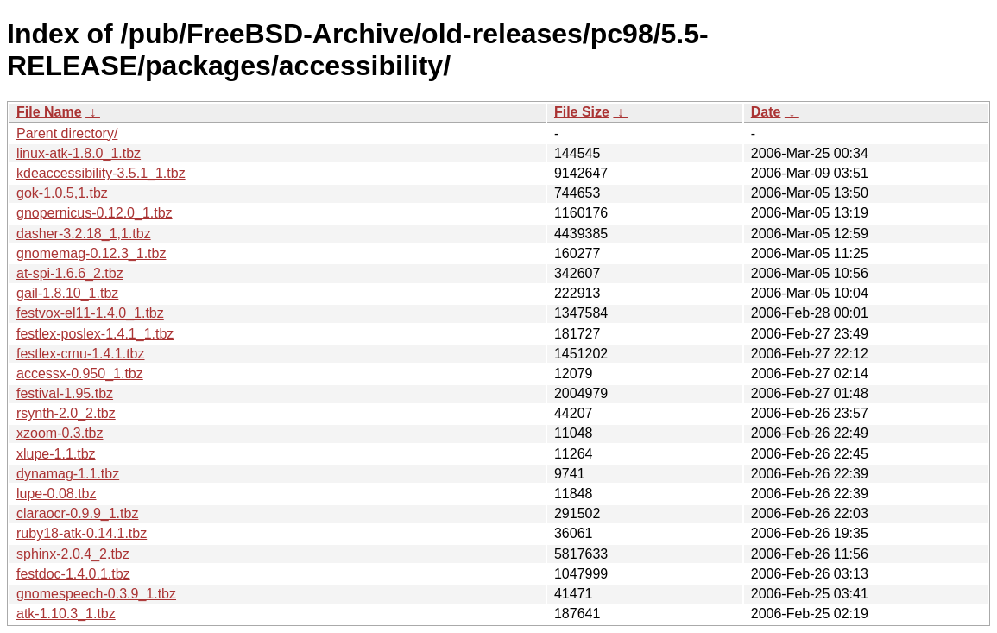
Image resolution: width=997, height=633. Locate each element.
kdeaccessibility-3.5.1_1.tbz (101, 173)
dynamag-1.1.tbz (67, 473)
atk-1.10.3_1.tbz (66, 613)
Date (766, 111)
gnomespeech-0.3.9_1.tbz (96, 593)
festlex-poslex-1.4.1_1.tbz (95, 333)
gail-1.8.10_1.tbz (67, 293)
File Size (581, 111)
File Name (49, 111)
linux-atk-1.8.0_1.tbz (78, 153)
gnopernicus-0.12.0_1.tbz (94, 213)
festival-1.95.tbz (64, 393)
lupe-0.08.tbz (56, 493)
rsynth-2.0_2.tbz (66, 413)
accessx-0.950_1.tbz (79, 373)
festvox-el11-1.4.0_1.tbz (90, 313)
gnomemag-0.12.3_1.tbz (91, 253)
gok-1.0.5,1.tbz (62, 193)
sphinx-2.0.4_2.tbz (72, 554)
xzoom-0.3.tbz (59, 433)
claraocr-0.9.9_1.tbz (77, 513)
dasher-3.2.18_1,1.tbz (83, 233)
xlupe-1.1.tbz (56, 453)
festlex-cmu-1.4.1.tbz (80, 353)
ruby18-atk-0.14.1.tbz (81, 533)
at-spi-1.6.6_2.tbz (69, 273)
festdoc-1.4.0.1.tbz (73, 574)
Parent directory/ (66, 133)
